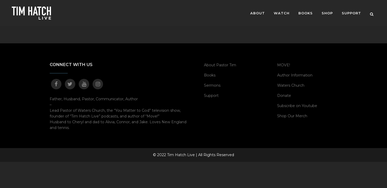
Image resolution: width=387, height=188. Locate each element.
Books (209, 75)
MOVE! (283, 65)
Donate (284, 95)
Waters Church (290, 85)
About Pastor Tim (220, 65)
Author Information (294, 75)
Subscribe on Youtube (297, 105)
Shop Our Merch (292, 116)
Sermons (212, 85)
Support (211, 95)
